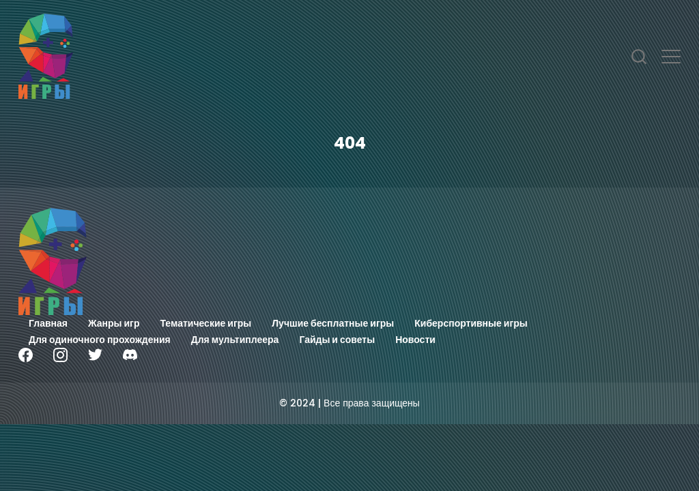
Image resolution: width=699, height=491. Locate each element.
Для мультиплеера (235, 339)
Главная (48, 323)
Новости (415, 339)
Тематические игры (206, 323)
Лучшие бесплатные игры (333, 323)
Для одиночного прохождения (100, 339)
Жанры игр (114, 323)
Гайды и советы (337, 339)
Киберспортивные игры (471, 323)
